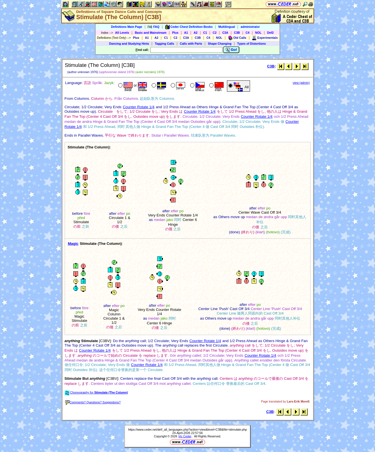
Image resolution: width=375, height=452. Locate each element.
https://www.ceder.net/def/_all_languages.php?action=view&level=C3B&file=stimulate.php (187, 429)
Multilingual (226, 26)
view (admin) (301, 82)
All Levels (122, 32)
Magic (73, 243)
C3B (237, 32)
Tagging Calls (164, 43)
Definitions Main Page (126, 26)
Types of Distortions (251, 43)
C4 (247, 32)
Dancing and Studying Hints (129, 43)
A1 (186, 32)
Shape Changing (219, 43)
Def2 (270, 32)
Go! (231, 50)
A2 (195, 32)
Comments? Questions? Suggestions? (93, 402)
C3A (225, 32)
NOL (258, 32)
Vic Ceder (185, 436)
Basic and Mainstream (151, 32)
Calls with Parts (191, 43)
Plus (175, 32)
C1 (205, 32)
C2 (215, 32)
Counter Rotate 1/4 (138, 107)
